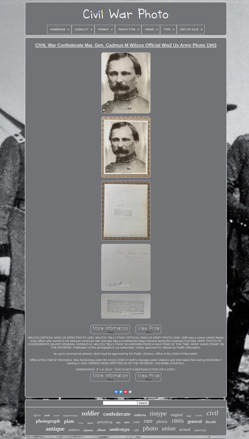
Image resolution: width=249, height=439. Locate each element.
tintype (158, 413)
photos (161, 421)
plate (69, 421)
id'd (118, 422)
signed (90, 423)
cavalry (199, 415)
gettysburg (104, 422)
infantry (88, 430)
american (200, 430)
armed (184, 429)
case (136, 422)
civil (212, 413)
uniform (140, 415)
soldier (90, 413)
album (101, 430)
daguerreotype (70, 415)
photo (150, 428)
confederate (117, 414)
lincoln (211, 422)
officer (37, 415)
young (80, 423)
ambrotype (120, 429)
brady (189, 416)
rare (148, 421)
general (195, 421)
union (168, 428)
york (47, 415)
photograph (48, 421)
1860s (177, 421)
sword (56, 415)
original (177, 415)
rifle (136, 430)
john (126, 422)
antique (55, 428)
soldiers (74, 430)
